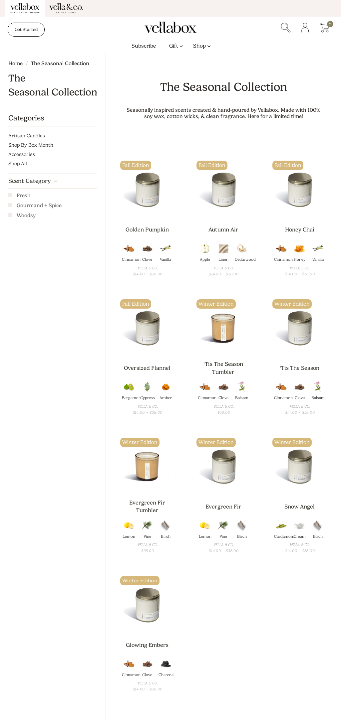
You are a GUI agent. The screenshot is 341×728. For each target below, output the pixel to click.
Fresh (24, 196)
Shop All (17, 164)
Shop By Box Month (30, 145)
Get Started (26, 29)
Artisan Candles (26, 136)
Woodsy (26, 216)
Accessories (21, 154)
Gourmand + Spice (39, 206)
